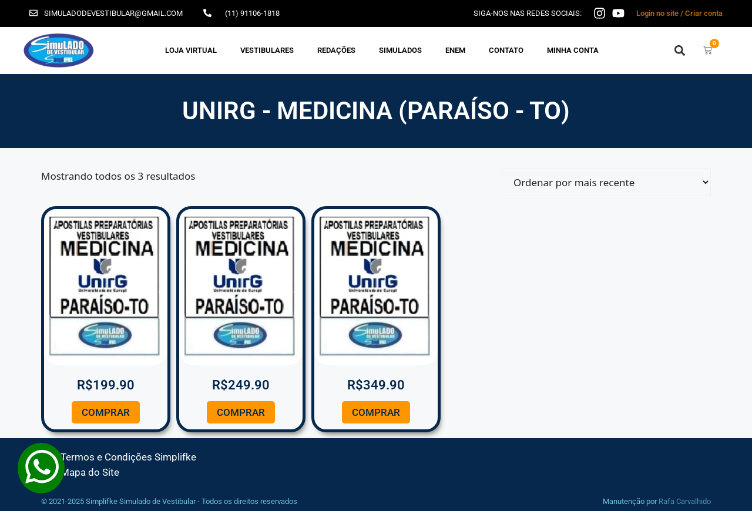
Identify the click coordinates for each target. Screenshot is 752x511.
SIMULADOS (400, 50)
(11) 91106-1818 (252, 13)
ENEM (455, 50)
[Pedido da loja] (606, 182)
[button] (679, 50)
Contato (506, 50)
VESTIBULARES (267, 50)
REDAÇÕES (336, 50)
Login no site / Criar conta (679, 13)
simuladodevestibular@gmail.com (113, 13)
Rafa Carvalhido (685, 501)
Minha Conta (573, 50)
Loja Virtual (191, 50)
